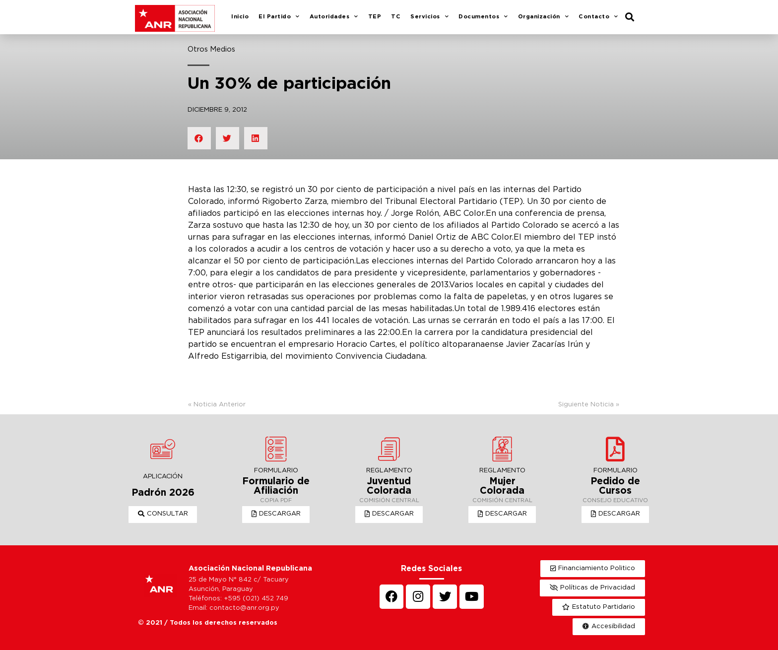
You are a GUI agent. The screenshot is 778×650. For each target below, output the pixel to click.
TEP (375, 16)
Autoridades (334, 17)
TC (395, 16)
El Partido (279, 17)
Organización (543, 17)
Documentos (483, 17)
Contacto (598, 17)
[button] (163, 514)
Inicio (240, 16)
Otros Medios (211, 49)
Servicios (429, 17)
